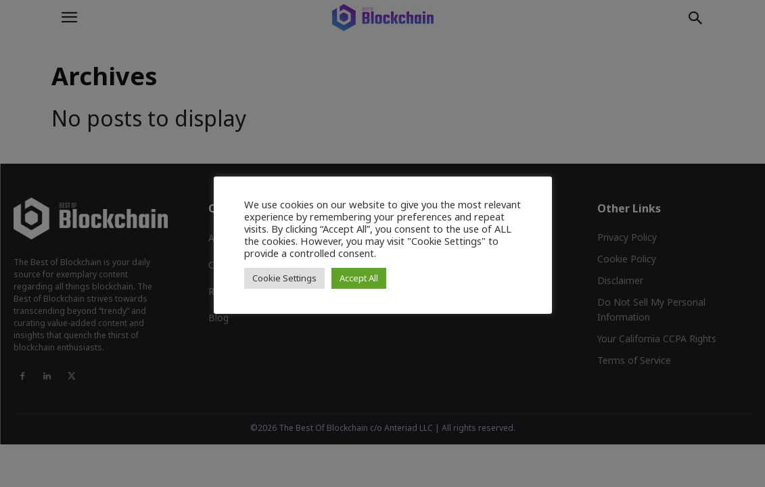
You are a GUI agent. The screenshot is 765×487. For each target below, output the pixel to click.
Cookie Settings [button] (284, 278)
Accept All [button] (359, 278)
